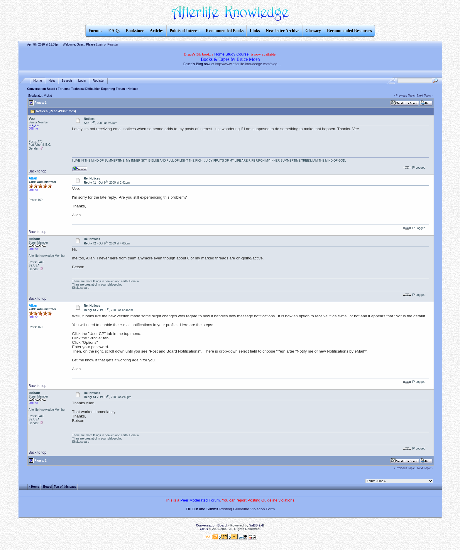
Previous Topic (405, 95)
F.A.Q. (114, 30)
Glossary (313, 30)
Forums (63, 88)
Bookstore (134, 30)
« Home (33, 486)
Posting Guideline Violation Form (247, 509)
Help (51, 80)
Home (38, 80)
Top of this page (65, 486)
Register (112, 44)
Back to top (37, 171)
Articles (157, 30)
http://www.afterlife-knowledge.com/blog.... (248, 64)
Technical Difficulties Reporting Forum (98, 88)
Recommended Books (225, 30)
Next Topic (424, 95)
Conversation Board (41, 88)
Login (99, 44)
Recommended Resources (349, 30)
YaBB (203, 529)
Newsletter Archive (282, 30)
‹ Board (46, 486)
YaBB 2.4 (256, 525)
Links (255, 30)
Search (67, 80)
